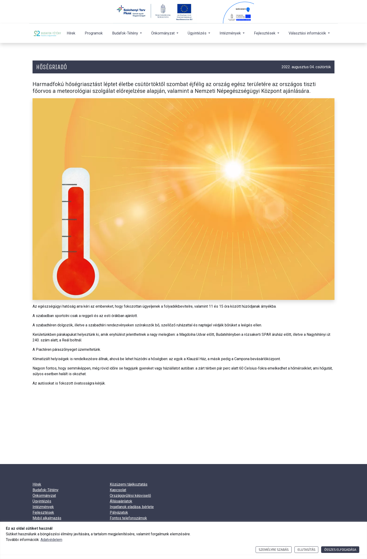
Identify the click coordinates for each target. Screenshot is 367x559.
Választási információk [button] (308, 33)
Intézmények (43, 507)
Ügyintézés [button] (197, 33)
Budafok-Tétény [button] (125, 33)
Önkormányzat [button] (163, 33)
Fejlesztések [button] (265, 33)
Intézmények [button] (231, 33)
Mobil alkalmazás (47, 518)
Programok (94, 33)
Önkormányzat (44, 495)
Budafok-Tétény (46, 490)
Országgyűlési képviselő (130, 495)
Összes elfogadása (340, 549)
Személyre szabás (274, 549)
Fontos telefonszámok (128, 518)
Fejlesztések (43, 512)
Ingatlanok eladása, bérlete (132, 507)
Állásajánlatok (121, 501)
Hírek (71, 33)
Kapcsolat (118, 490)
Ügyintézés (42, 501)
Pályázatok (119, 512)
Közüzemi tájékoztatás (128, 484)
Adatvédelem (51, 539)
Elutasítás (306, 549)
